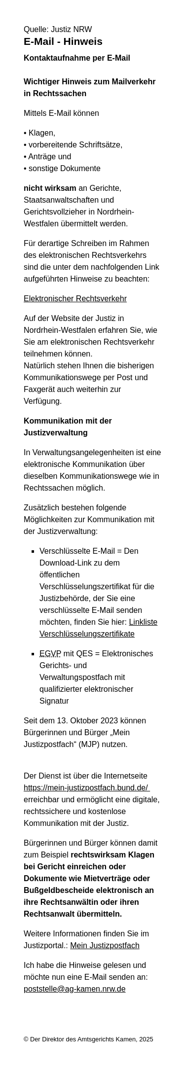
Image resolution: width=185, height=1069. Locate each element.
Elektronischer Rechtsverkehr (75, 298)
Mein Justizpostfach (105, 945)
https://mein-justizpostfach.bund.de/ (87, 788)
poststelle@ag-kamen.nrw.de (75, 989)
